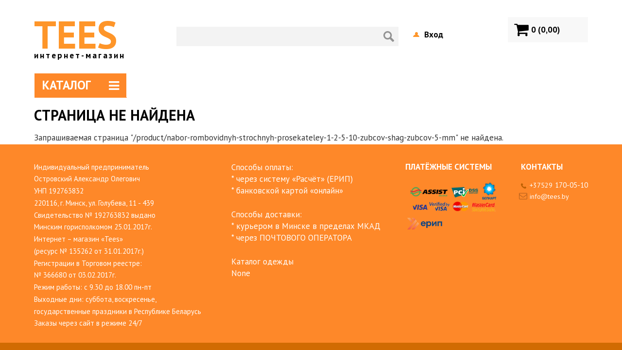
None (240, 273)
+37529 (559, 185)
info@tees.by (549, 196)
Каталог (80, 85)
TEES (80, 34)
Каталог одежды (262, 261)
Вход (433, 34)
